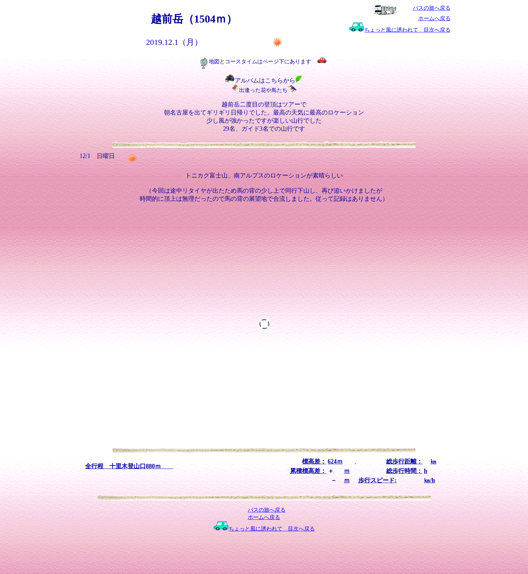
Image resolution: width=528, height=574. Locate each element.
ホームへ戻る (434, 18)
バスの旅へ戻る (432, 8)
